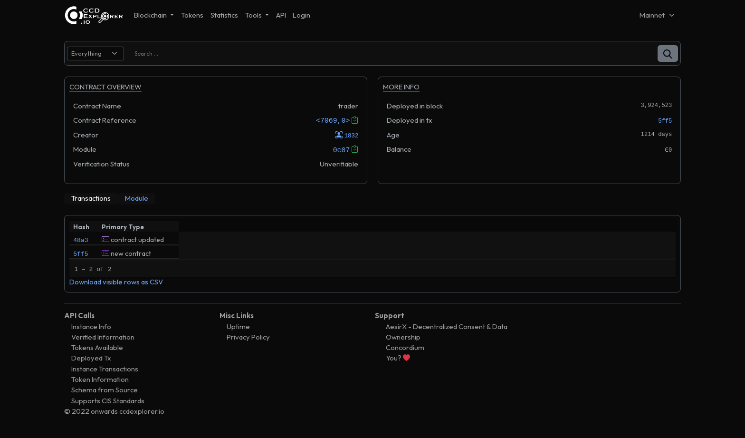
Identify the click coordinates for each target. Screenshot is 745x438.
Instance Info (91, 329)
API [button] (281, 14)
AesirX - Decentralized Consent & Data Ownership (446, 335)
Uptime (238, 329)
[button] (668, 53)
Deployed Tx (91, 361)
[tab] (91, 198)
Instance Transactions (104, 372)
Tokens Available (97, 351)
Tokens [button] (192, 14)
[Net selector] (657, 15)
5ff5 (665, 121)
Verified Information (102, 340)
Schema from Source (104, 393)
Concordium (405, 351)
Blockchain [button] (151, 14)
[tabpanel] (372, 255)
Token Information (100, 383)
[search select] (95, 53)
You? (398, 361)
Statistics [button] (224, 14)
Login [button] (301, 14)
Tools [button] (254, 14)
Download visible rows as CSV (116, 285)
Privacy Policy (248, 340)
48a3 (80, 239)
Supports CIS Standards (107, 404)
